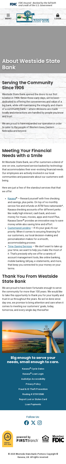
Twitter (33, 422)
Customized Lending (19, 228)
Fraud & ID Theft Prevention (33, 389)
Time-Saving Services (20, 246)
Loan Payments (33, 404)
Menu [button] (8, 16)
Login (58, 16)
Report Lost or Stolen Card (33, 399)
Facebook (26, 422)
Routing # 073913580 (33, 394)
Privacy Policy (33, 384)
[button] (57, 17)
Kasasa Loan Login (33, 374)
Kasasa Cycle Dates (33, 368)
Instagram (39, 422)
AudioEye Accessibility (33, 379)
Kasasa (12, 198)
